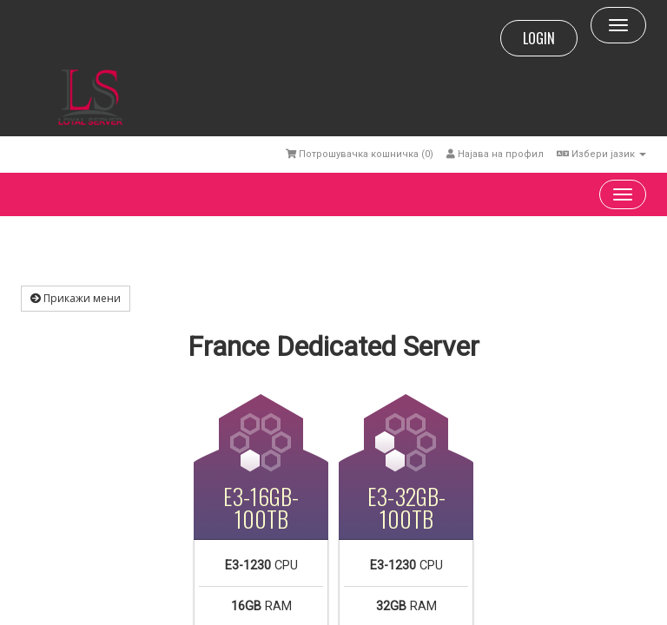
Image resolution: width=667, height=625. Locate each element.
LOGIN (539, 38)
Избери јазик (601, 154)
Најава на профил (495, 154)
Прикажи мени (75, 298)
